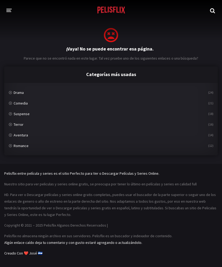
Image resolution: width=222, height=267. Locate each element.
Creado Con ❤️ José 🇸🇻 (23, 253)
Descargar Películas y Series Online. (130, 173)
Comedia (21, 103)
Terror (18, 124)
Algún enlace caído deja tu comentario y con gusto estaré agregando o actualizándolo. (73, 242)
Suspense (22, 113)
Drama (19, 92)
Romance (21, 145)
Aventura (21, 135)
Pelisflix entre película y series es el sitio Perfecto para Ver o (52, 173)
